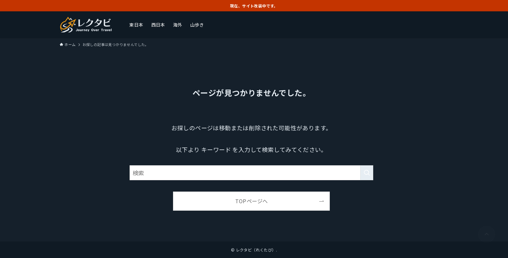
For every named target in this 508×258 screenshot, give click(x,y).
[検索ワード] (251, 172)
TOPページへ (251, 201)
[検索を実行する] (366, 172)
